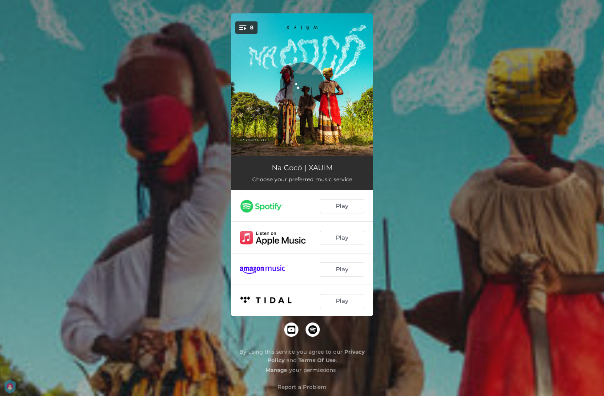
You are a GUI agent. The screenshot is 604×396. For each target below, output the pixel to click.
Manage (276, 370)
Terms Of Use (317, 360)
